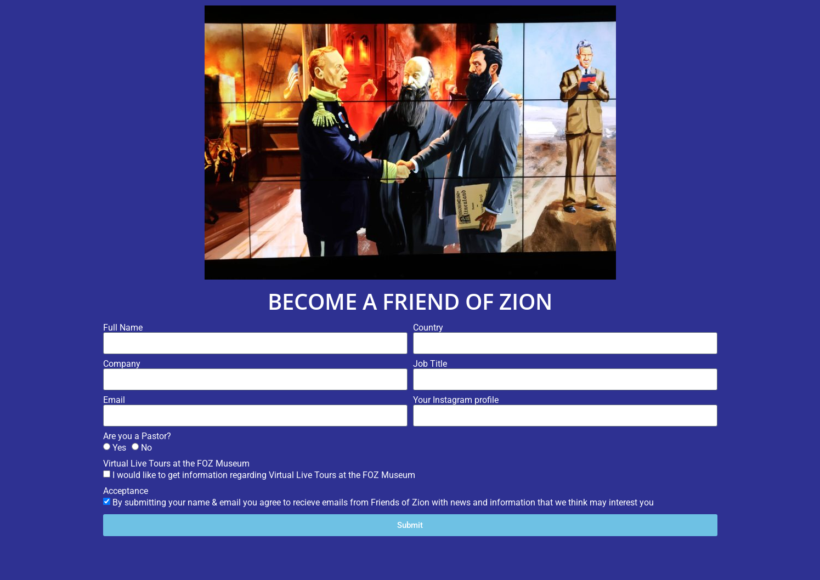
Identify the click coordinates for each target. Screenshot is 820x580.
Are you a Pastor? (137, 436)
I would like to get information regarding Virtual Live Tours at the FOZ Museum (263, 475)
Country (428, 327)
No (146, 447)
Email (114, 400)
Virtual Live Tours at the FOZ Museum (176, 463)
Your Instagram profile (456, 400)
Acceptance (125, 491)
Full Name (123, 327)
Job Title (430, 364)
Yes (119, 447)
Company (121, 364)
